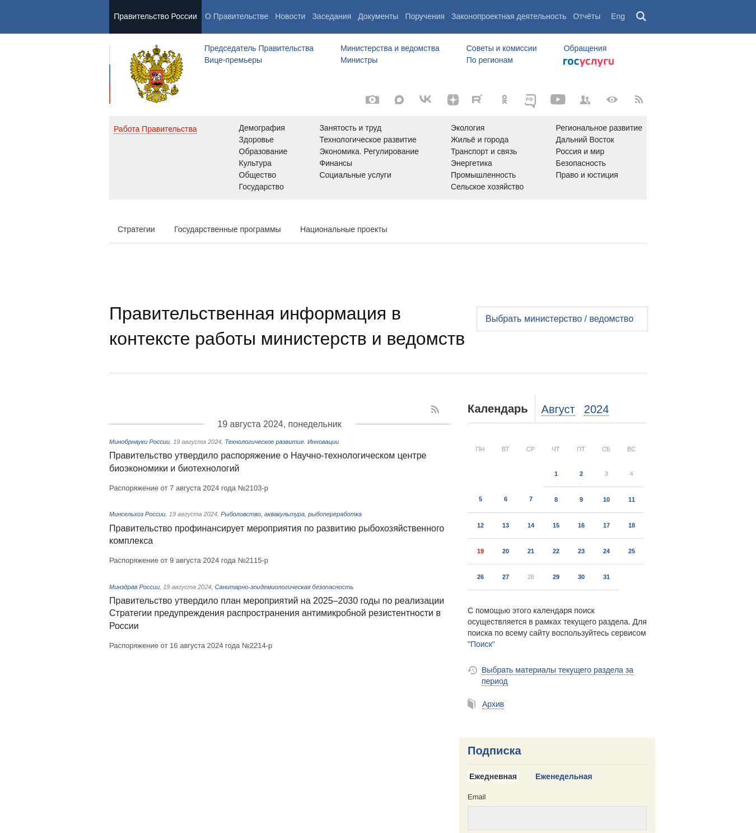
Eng (618, 16)
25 (631, 551)
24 (606, 551)
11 (631, 499)
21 (531, 551)
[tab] (497, 777)
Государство (261, 186)
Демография (262, 127)
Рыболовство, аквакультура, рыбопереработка (291, 514)
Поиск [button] (641, 17)
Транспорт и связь (484, 151)
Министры (358, 59)
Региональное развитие (599, 127)
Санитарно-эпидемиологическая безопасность (284, 587)
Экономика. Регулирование (368, 151)
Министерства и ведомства (390, 48)
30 (581, 576)
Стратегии (136, 229)
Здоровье (256, 139)
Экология (467, 127)
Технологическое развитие (367, 139)
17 (606, 525)
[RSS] (639, 99)
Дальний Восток (585, 139)
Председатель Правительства (259, 48)
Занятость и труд (350, 127)
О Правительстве (236, 16)
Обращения (584, 48)
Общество (258, 174)
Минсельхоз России (137, 514)
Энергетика (471, 163)
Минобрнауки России (139, 441)
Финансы (335, 163)
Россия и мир (580, 151)
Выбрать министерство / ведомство (559, 318)
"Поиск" (481, 644)
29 (556, 576)
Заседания (331, 16)
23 (581, 551)
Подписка (494, 750)
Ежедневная (493, 776)
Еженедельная (563, 776)
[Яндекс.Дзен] (453, 99)
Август (558, 409)
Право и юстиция (587, 174)
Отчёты (586, 16)
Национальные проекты (344, 229)
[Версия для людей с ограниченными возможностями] (612, 99)
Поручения (425, 16)
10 (606, 499)
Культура (255, 163)
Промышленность (483, 174)
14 (531, 525)
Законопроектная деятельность (508, 16)
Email (477, 797)
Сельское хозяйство (487, 186)
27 (505, 576)
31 (606, 576)
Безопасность (580, 163)
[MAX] (399, 99)
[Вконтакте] (426, 99)
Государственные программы (227, 229)
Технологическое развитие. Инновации (282, 441)
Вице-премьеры (233, 59)
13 (505, 525)
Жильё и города (479, 139)
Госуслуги (588, 62)
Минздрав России (134, 587)
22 (556, 551)
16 (581, 525)
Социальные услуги (355, 174)
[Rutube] (479, 98)
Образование (263, 151)
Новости (290, 16)
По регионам (489, 59)
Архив (493, 704)
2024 (596, 409)
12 (480, 525)
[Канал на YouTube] (558, 99)
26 (480, 576)
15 (556, 525)
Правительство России (155, 16)
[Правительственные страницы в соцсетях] (585, 99)
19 (480, 551)
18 (631, 525)
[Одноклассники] (504, 99)
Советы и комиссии (501, 48)
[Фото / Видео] (372, 99)
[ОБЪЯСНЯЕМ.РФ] (531, 99)
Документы (378, 16)
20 (505, 551)
